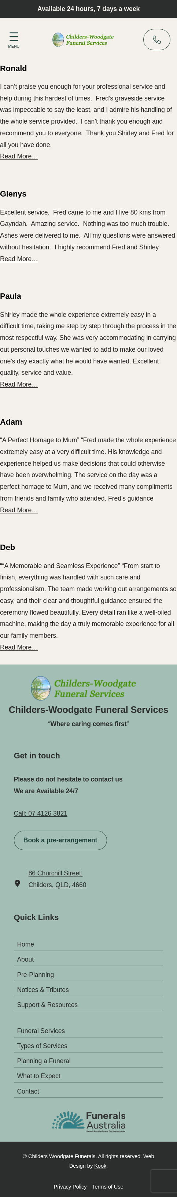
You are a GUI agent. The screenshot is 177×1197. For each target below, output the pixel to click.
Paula (10, 296)
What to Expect (38, 1076)
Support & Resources (47, 1005)
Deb (7, 547)
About (25, 959)
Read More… (19, 156)
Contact (28, 1091)
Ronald (13, 68)
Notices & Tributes (43, 989)
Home (25, 944)
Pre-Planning (35, 974)
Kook (100, 1166)
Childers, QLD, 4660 (57, 885)
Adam (11, 422)
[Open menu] (14, 38)
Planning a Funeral (43, 1061)
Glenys (13, 194)
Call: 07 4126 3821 (40, 813)
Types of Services (42, 1046)
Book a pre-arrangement (60, 840)
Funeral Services (41, 1031)
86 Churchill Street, (56, 873)
